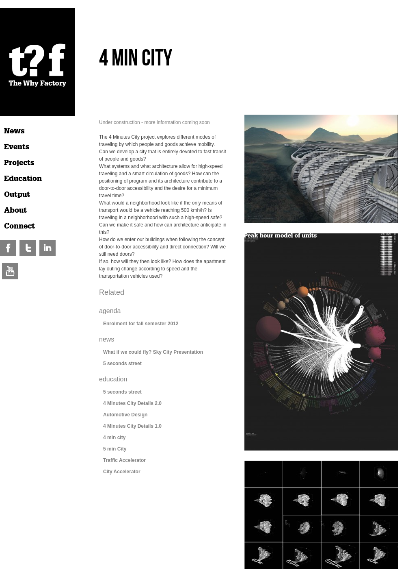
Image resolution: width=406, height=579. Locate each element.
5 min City (114, 449)
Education (23, 178)
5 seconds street (122, 363)
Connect (19, 226)
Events (17, 146)
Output (17, 194)
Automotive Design (125, 415)
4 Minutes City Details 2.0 (132, 403)
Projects (19, 162)
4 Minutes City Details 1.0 (132, 426)
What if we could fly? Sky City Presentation (153, 352)
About (15, 210)
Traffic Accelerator (124, 460)
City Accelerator (121, 472)
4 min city (114, 437)
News (14, 130)
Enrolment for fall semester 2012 (140, 324)
